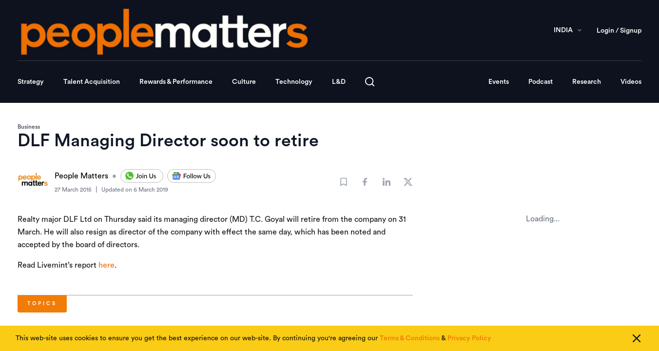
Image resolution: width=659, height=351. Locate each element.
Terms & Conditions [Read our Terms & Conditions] (410, 338)
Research (586, 81)
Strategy (31, 81)
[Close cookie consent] (636, 338)
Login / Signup (619, 30)
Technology (293, 81)
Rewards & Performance (176, 81)
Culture (244, 81)
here (106, 265)
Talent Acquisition (91, 81)
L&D (339, 81)
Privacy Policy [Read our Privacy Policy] (469, 338)
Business (29, 127)
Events (498, 81)
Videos (630, 81)
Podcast (540, 81)
